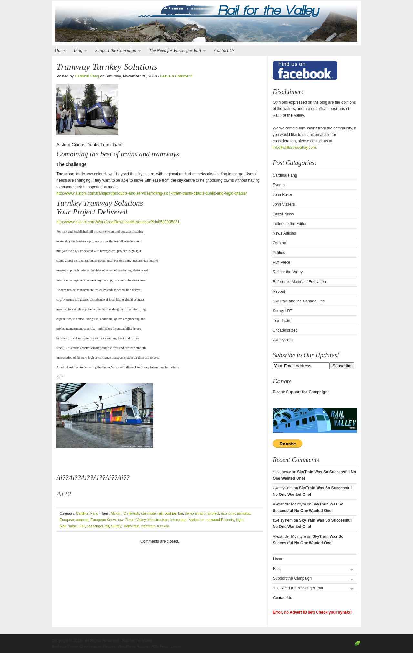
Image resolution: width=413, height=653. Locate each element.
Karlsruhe (196, 520)
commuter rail (152, 513)
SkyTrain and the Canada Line (299, 301)
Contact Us (224, 50)
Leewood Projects (220, 520)
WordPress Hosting (133, 646)
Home (60, 50)
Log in (175, 646)
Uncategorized (285, 330)
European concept (74, 520)
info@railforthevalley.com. (295, 147)
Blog (78, 51)
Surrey (116, 526)
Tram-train (131, 526)
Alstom (116, 513)
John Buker (282, 194)
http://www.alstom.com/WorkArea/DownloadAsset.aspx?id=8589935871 (118, 222)
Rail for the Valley (206, 23)
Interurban (178, 520)
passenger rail (98, 526)
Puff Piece (281, 262)
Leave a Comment (176, 76)
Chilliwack (131, 513)
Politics (279, 252)
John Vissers (284, 204)
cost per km (174, 513)
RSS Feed (159, 646)
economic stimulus (235, 513)
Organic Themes (102, 646)
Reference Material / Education (299, 282)
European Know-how (106, 520)
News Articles (284, 233)
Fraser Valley (135, 520)
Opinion (279, 243)
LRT (81, 526)
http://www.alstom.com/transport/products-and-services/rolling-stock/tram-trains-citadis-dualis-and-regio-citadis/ (151, 193)
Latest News (283, 214)
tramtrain (148, 526)
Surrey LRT (282, 311)
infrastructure (157, 520)
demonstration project (202, 513)
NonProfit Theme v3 (67, 646)
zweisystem (283, 340)
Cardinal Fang (87, 76)
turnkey (163, 526)
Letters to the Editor (290, 223)
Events (279, 185)
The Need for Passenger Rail (176, 51)
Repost (279, 291)
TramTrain (281, 320)
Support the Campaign (116, 51)
